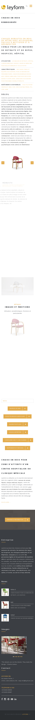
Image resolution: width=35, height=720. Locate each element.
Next (32, 162)
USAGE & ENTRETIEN (17, 432)
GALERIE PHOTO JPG (17, 424)
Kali (12, 602)
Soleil (13, 615)
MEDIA (5, 401)
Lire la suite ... (6, 502)
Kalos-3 (13, 589)
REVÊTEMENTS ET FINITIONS (17, 448)
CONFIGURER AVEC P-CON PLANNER (18, 440)
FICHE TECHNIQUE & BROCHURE (17, 416)
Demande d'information (17, 520)
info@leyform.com (27, 681)
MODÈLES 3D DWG (17, 409)
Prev (2, 162)
